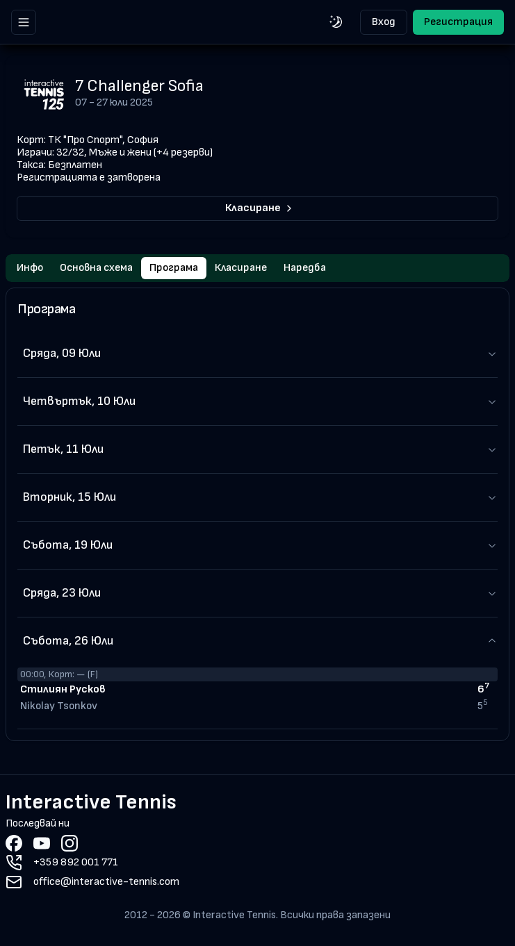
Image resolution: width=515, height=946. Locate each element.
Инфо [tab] (30, 267)
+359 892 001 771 (75, 862)
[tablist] (257, 268)
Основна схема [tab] (96, 267)
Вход (383, 21)
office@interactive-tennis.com (106, 881)
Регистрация (458, 21)
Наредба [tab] (305, 267)
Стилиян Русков (63, 689)
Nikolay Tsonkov (58, 706)
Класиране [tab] (241, 267)
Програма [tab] (173, 267)
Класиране (260, 208)
